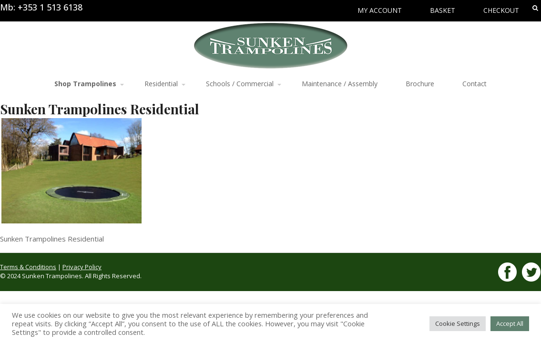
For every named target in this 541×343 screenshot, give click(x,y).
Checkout (501, 10)
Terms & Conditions (28, 266)
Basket (442, 10)
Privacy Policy (82, 266)
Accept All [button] (509, 323)
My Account (379, 10)
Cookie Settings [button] (457, 323)
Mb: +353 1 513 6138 (41, 7)
